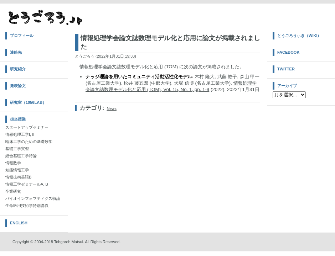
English (18, 223)
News (112, 108)
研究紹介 (18, 69)
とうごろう (84, 56)
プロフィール (22, 35)
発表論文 (18, 86)
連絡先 (16, 52)
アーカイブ (287, 86)
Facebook (288, 52)
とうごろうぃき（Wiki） (299, 35)
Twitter (286, 69)
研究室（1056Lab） (28, 102)
